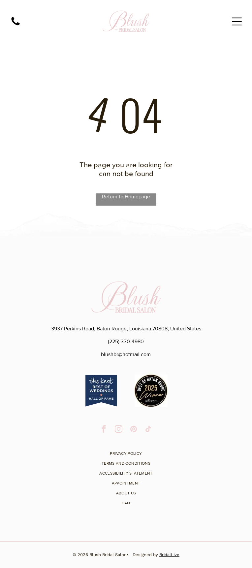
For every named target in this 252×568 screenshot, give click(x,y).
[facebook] (104, 429)
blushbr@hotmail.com (126, 354)
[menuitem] (126, 451)
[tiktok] (148, 429)
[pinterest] (133, 429)
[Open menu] (237, 21)
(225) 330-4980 (126, 341)
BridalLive (169, 554)
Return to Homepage (126, 196)
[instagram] (118, 429)
